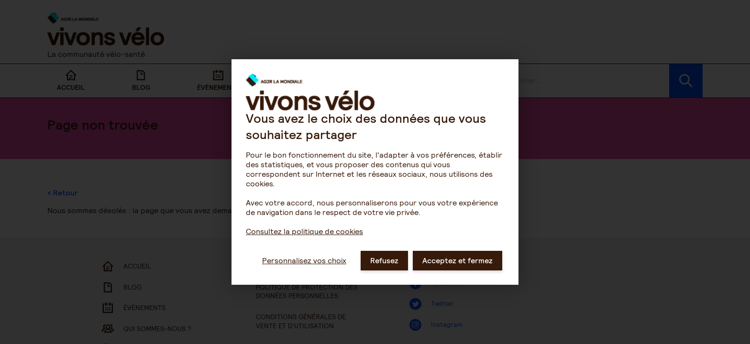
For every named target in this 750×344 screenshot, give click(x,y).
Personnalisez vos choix (304, 274)
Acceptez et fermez (457, 274)
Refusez (384, 274)
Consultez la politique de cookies (304, 245)
